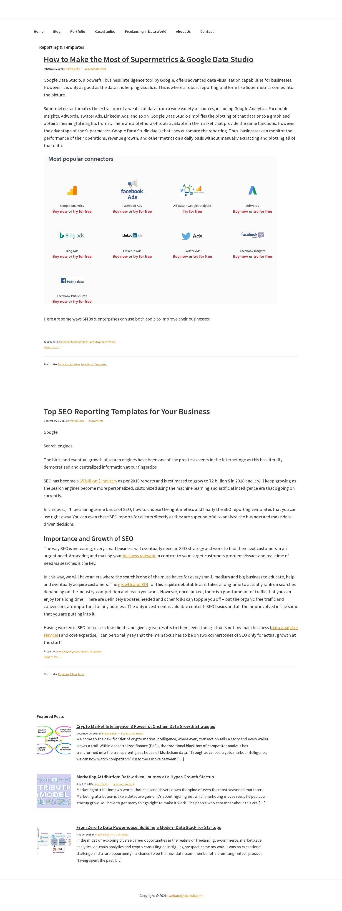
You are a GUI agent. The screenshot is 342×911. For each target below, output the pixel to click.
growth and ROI (133, 584)
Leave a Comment (95, 68)
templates (95, 651)
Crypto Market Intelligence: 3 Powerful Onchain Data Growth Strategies (145, 726)
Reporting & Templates (94, 364)
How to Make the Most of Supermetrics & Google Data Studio (148, 59)
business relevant (139, 555)
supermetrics (108, 341)
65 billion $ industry (98, 481)
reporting (94, 341)
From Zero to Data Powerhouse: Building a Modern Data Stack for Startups (148, 827)
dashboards (66, 341)
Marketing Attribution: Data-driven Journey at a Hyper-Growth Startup (145, 777)
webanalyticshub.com (186, 895)
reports (63, 651)
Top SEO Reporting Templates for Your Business (127, 411)
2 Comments (95, 420)
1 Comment (121, 834)
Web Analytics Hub (171, 9)
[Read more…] (52, 347)
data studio (81, 341)
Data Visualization (69, 364)
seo (70, 651)
